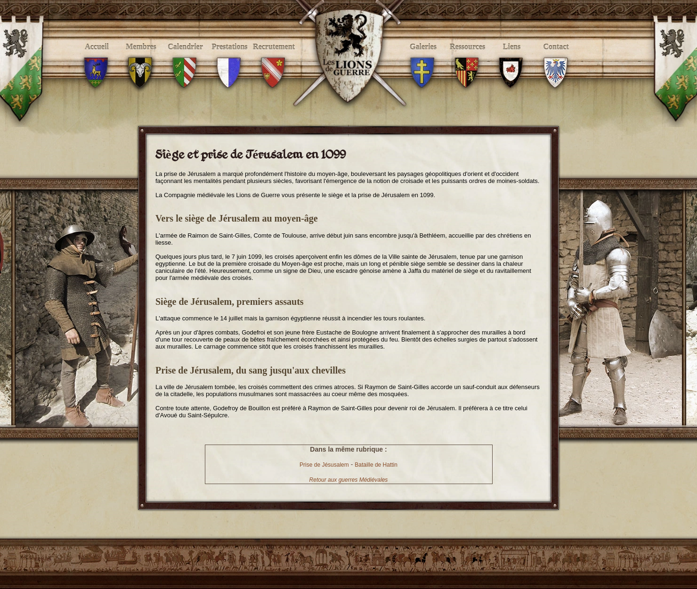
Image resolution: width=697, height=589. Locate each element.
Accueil (97, 57)
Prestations (230, 57)
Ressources (467, 57)
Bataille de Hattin (376, 465)
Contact (556, 57)
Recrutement (274, 57)
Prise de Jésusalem (324, 465)
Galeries (423, 57)
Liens (512, 57)
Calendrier (185, 57)
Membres (141, 57)
